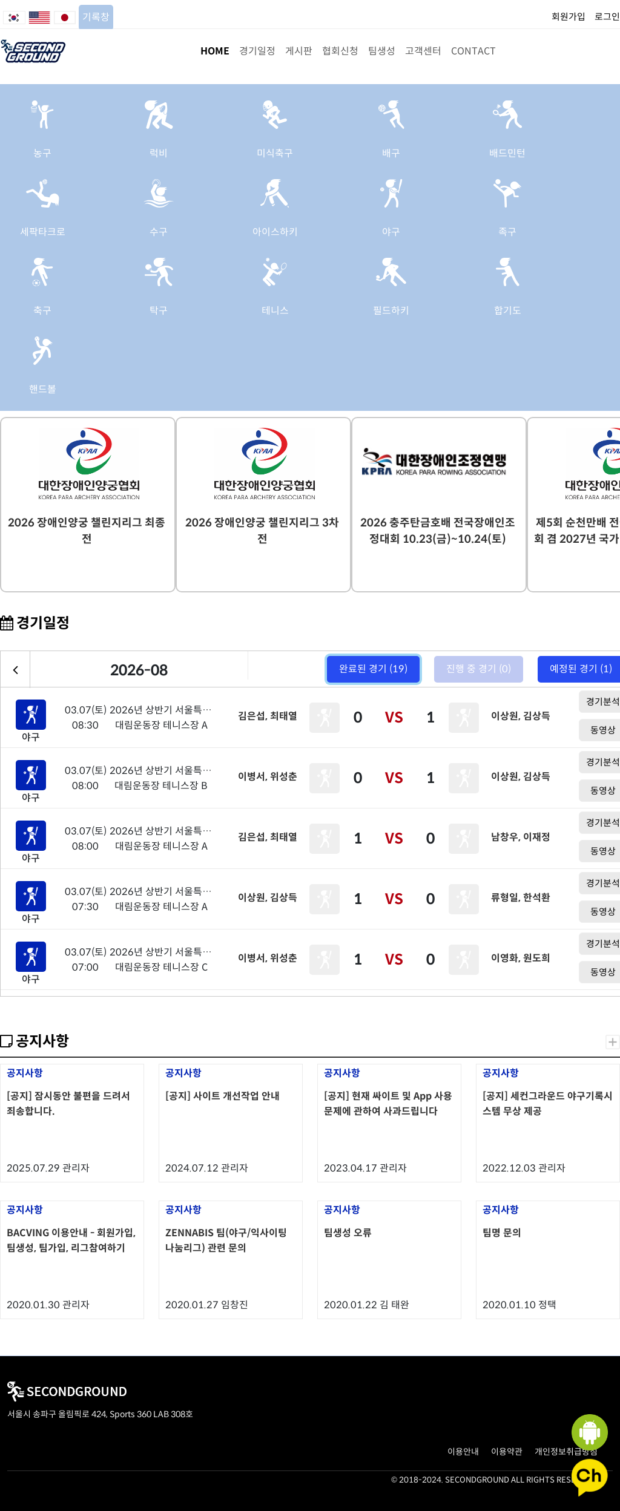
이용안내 (463, 1451)
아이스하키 (275, 232)
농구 (42, 153)
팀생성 (381, 51)
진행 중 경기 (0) (478, 669)
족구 (507, 232)
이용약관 (507, 1451)
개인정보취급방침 (566, 1451)
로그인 (607, 16)
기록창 (96, 17)
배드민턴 (507, 153)
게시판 (298, 51)
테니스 (275, 310)
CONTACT (473, 51)
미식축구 (275, 153)
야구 (391, 232)
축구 (42, 310)
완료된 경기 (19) (373, 669)
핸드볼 (42, 389)
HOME (214, 51)
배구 (391, 153)
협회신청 (340, 51)
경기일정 (257, 51)
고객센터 (423, 51)
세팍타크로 (42, 232)
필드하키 (391, 310)
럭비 (159, 153)
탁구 (159, 310)
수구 (159, 232)
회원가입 (568, 16)
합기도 (507, 310)
